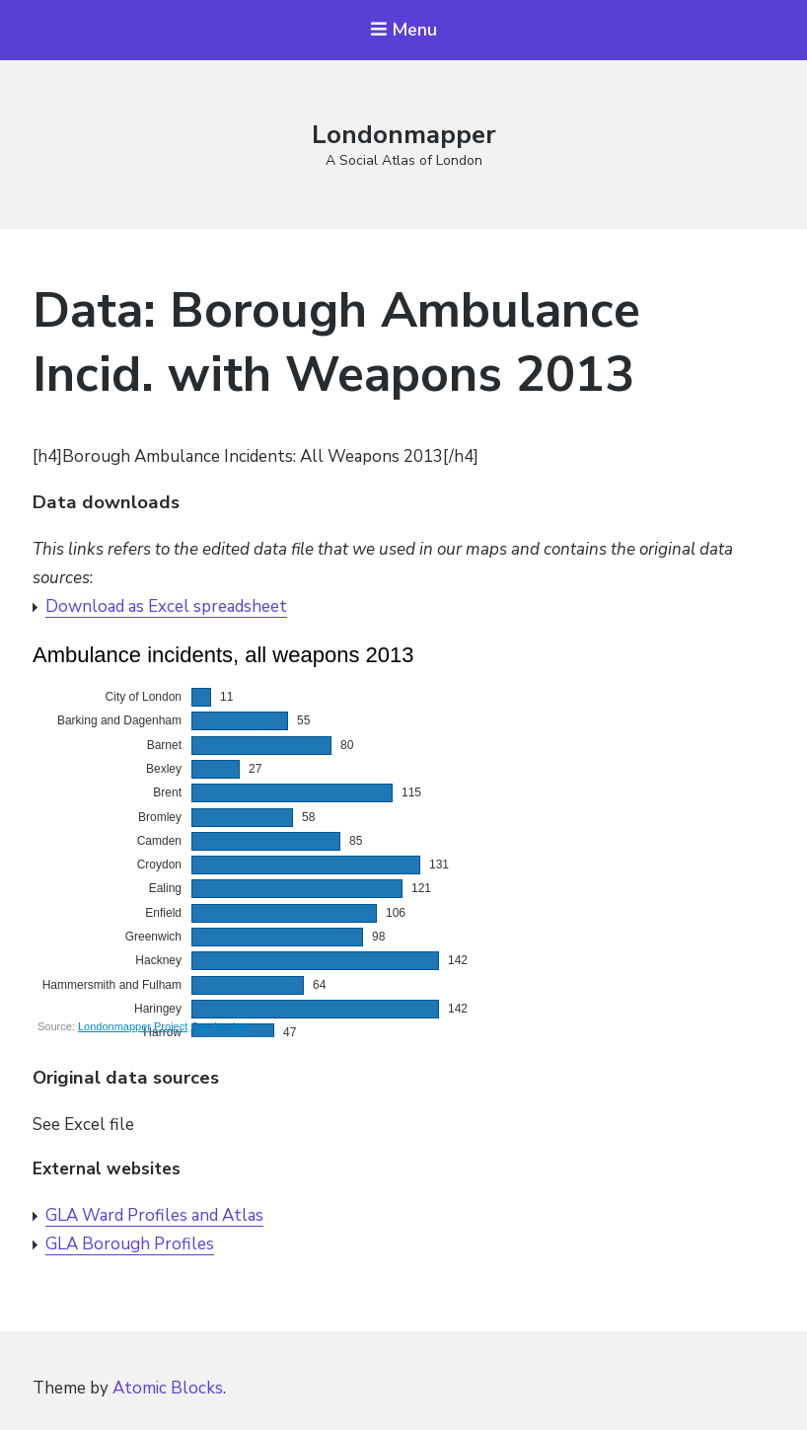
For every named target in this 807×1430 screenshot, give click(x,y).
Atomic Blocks (167, 1388)
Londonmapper (404, 134)
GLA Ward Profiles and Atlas (154, 1215)
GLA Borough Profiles (129, 1244)
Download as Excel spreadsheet (166, 606)
